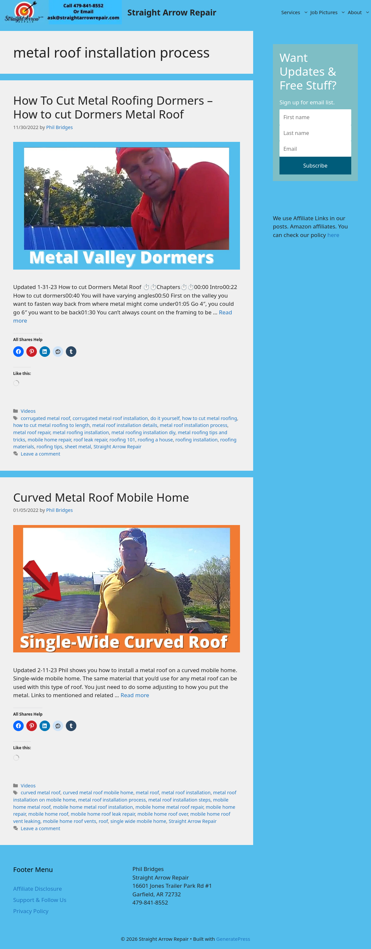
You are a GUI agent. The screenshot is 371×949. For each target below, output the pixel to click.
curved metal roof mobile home (98, 792)
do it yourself (165, 418)
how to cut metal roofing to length (51, 425)
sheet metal (78, 446)
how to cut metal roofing (209, 418)
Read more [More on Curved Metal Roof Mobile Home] (134, 695)
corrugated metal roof (45, 418)
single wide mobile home (138, 821)
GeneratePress (233, 939)
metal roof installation (185, 792)
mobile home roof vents (69, 821)
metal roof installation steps (179, 800)
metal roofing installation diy (143, 432)
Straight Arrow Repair (171, 12)
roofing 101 (122, 439)
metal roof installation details (124, 425)
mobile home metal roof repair (169, 807)
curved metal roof (40, 792)
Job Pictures (328, 12)
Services (295, 12)
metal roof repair (31, 432)
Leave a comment (40, 454)
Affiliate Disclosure (37, 888)
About (359, 12)
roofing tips (49, 446)
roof (103, 821)
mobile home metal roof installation (93, 807)
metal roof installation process (193, 425)
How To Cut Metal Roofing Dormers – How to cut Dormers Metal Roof (113, 107)
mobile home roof (48, 814)
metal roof (147, 792)
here (333, 235)
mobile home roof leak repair (103, 814)
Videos (28, 411)
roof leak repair (90, 439)
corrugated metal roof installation (110, 418)
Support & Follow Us (39, 900)
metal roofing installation (81, 432)
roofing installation (196, 439)
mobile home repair (49, 439)
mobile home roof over (162, 814)
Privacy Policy (30, 911)
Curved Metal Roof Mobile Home (101, 497)
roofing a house (155, 439)
